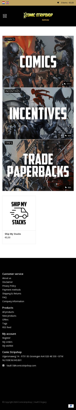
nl (3, 3)
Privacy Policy (9, 285)
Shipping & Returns (11, 293)
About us (6, 278)
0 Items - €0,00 (65, 2)
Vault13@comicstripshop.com (21, 365)
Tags (4, 323)
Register (6, 337)
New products (9, 315)
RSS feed (6, 327)
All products (8, 311)
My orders (7, 341)
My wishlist (7, 345)
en (7, 3)
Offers (5, 319)
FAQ (4, 297)
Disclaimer (7, 282)
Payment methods (11, 289)
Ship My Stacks (13, 233)
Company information (13, 301)
